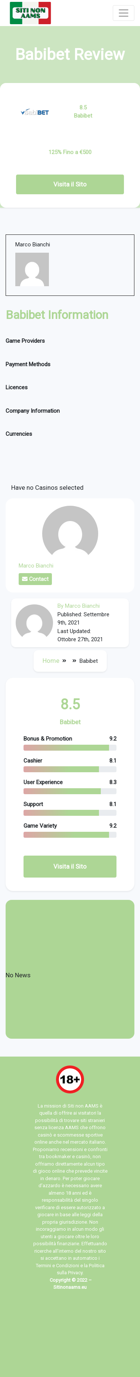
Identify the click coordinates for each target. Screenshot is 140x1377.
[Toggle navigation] (123, 13)
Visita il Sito (70, 184)
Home (51, 660)
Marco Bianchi (36, 565)
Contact (35, 579)
